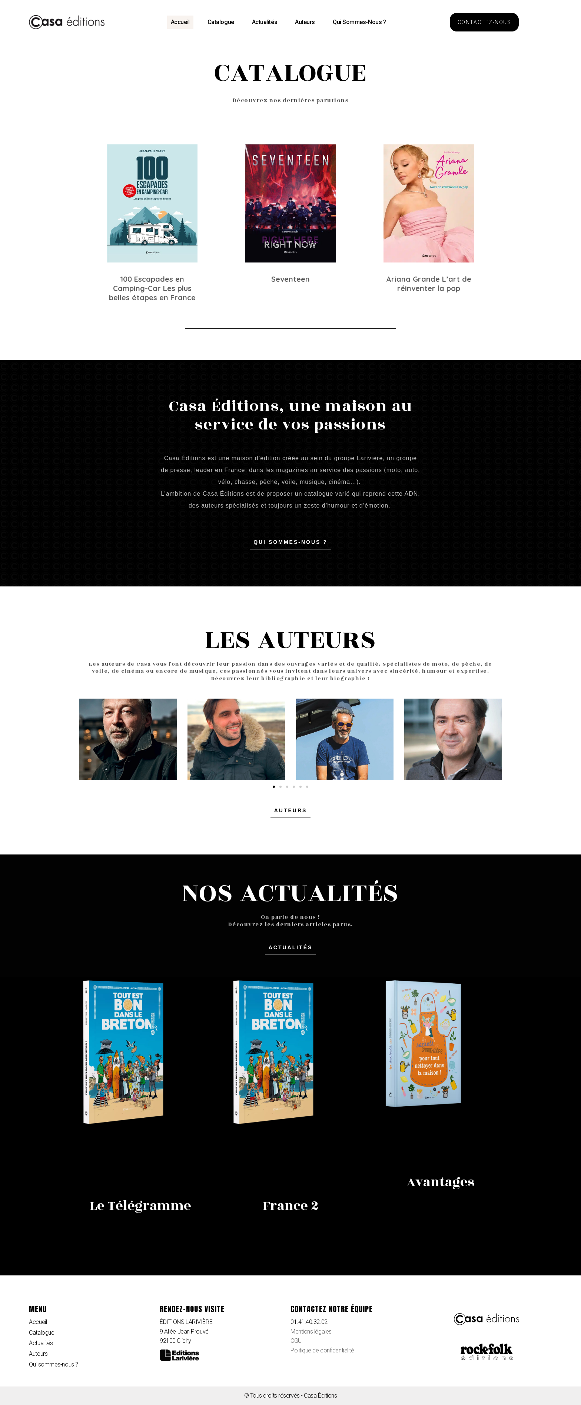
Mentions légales (311, 1331)
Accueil (180, 22)
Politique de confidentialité (322, 1350)
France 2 (290, 1206)
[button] (484, 22)
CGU (296, 1340)
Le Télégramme (140, 1206)
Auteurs (305, 22)
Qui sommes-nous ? (359, 22)
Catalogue (221, 22)
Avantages (440, 1182)
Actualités (265, 22)
